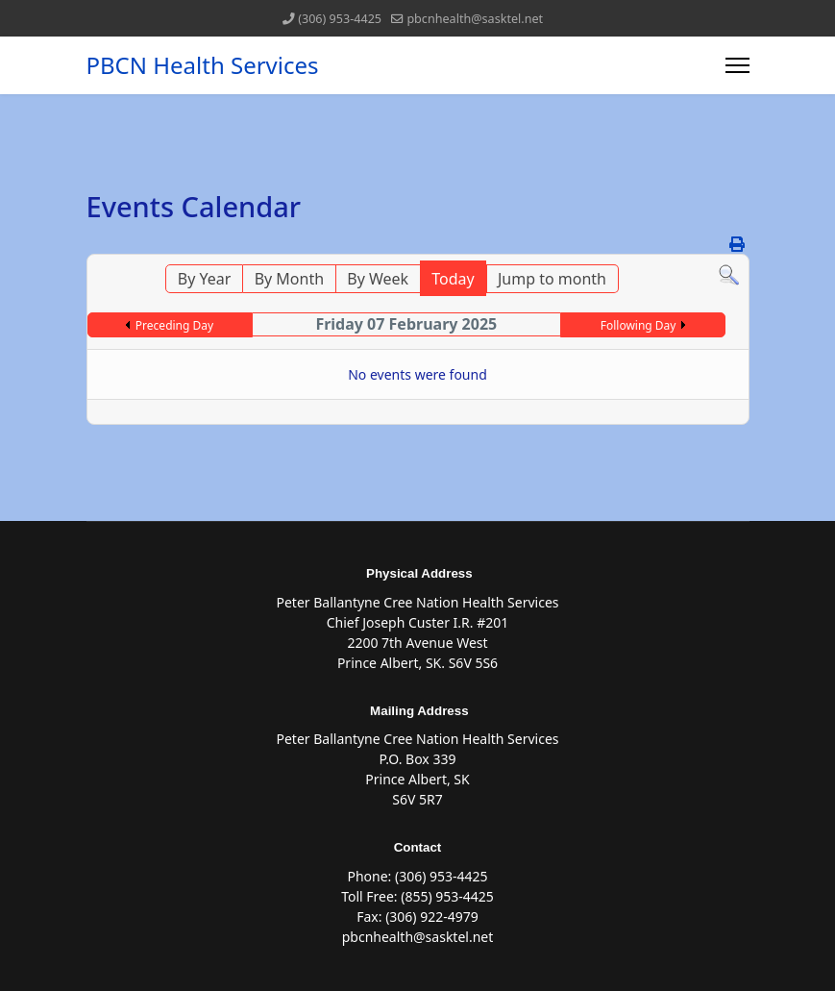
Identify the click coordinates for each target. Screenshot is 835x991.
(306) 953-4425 (339, 19)
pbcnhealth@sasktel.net (474, 19)
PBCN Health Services (202, 65)
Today (452, 278)
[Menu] (737, 65)
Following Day (638, 325)
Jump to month (552, 278)
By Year (205, 278)
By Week (377, 278)
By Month (289, 278)
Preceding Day (174, 325)
